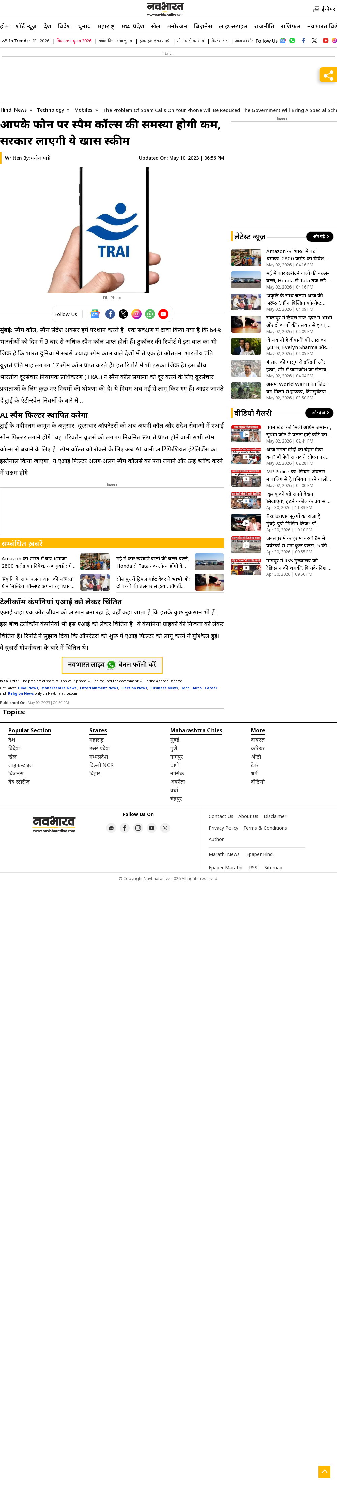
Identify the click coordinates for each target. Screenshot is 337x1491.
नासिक (177, 773)
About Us (248, 816)
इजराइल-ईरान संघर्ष (155, 41)
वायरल (258, 739)
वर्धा (174, 790)
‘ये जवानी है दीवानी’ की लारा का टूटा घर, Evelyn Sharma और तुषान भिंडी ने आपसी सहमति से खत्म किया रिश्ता (296, 343)
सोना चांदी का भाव (190, 41)
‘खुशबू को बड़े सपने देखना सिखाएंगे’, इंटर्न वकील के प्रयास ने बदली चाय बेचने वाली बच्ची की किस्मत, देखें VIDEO (298, 497)
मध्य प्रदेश (132, 26)
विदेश (64, 26)
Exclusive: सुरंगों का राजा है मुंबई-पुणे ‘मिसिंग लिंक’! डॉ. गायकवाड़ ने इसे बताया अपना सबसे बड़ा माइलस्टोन (294, 519)
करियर (258, 748)
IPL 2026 (41, 41)
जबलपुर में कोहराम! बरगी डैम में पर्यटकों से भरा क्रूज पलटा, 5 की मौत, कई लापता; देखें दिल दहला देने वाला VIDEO (296, 542)
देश (47, 26)
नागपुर (176, 756)
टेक (254, 765)
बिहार (94, 773)
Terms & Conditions (265, 828)
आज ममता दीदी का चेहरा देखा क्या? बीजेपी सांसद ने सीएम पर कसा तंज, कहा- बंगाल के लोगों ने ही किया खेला (297, 453)
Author (216, 839)
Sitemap (273, 867)
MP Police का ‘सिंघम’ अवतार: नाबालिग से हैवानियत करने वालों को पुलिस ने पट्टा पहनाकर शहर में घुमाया (297, 475)
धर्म (254, 773)
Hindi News (14, 110)
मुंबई (174, 739)
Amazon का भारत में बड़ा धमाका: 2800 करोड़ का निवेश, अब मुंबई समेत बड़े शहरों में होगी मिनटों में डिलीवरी (38, 562)
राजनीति (264, 26)
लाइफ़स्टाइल (233, 26)
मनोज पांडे (40, 158)
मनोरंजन (177, 26)
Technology (51, 110)
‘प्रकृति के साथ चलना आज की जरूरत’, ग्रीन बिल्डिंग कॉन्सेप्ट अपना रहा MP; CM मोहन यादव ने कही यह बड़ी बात (38, 582)
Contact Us (221, 816)
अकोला (177, 782)
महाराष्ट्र (106, 26)
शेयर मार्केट (219, 41)
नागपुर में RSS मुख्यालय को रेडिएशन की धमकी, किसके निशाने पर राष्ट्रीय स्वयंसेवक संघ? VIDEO (298, 564)
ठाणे (174, 765)
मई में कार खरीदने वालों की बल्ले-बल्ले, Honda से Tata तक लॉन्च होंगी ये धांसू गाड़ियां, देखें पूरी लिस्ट (152, 562)
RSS (253, 867)
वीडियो (258, 782)
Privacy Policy (223, 828)
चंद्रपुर (176, 798)
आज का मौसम (245, 41)
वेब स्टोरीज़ (19, 782)
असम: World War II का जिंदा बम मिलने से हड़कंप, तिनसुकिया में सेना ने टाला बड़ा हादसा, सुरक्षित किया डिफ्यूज (298, 388)
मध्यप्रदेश (98, 756)
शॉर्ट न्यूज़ (26, 26)
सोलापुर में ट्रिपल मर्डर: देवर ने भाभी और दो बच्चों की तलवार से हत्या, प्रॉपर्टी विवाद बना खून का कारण (153, 582)
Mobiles (84, 110)
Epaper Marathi (225, 867)
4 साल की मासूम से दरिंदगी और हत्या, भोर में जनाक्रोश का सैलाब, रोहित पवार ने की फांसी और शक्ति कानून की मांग (298, 365)
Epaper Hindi (260, 854)
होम (4, 26)
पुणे (173, 748)
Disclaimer (275, 816)
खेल (155, 26)
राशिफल (291, 26)
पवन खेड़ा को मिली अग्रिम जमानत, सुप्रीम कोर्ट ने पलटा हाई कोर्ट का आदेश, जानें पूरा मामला (298, 431)
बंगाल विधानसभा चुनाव (115, 41)
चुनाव (84, 26)
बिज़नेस (203, 26)
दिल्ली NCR (101, 765)
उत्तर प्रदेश (99, 748)
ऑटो (256, 756)
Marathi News (224, 854)
